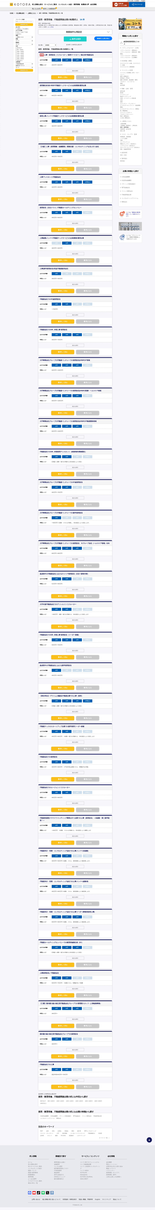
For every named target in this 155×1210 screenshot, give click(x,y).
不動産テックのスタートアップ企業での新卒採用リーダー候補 (62, 728)
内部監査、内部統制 (125, 136)
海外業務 (64, 1136)
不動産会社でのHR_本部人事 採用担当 (53, 330)
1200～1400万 (19, 53)
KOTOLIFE (83, 1175)
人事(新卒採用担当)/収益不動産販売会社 (54, 269)
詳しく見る (62, 77)
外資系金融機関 (44, 1118)
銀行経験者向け (59, 1181)
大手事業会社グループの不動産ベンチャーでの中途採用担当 (61, 483)
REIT (41, 1133)
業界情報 (31, 1179)
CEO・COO (123, 155)
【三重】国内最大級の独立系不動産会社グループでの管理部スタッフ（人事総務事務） (71, 1006)
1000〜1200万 (60, 1103)
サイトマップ (106, 1202)
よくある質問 (32, 1181)
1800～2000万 (19, 58)
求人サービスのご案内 (35, 1169)
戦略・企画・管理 (127, 88)
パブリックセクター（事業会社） (129, 50)
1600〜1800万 (89, 1103)
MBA (73, 1133)
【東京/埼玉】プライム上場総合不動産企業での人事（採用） (61, 697)
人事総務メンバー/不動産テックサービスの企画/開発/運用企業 (62, 238)
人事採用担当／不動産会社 (49, 975)
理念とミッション (111, 1167)
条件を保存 (75, 39)
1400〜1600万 (79, 1103)
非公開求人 (25, 28)
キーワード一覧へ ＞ (104, 1140)
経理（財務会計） (125, 76)
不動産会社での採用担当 (48, 759)
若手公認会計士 (59, 1177)
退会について (117, 1202)
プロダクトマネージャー (126, 114)
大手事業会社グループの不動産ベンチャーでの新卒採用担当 (61, 514)
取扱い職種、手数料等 (86, 1202)
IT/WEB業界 (58, 1173)
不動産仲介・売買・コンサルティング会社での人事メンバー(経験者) (64, 883)
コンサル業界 (58, 1169)
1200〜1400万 (70, 1103)
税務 (121, 83)
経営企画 (122, 91)
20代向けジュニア (59, 1179)
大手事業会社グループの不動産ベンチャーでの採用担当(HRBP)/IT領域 (65, 361)
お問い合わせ (36, 1202)
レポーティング (81, 1138)
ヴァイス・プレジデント (46, 1136)
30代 (21, 32)
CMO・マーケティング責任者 (128, 98)
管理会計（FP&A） (125, 78)
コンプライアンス (125, 142)
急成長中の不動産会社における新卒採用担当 (56, 667)
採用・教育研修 (124, 127)
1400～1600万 (19, 55)
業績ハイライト (111, 1171)
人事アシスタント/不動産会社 (50, 177)
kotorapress (83, 1177)
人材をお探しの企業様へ (133, 1)
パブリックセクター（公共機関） (129, 57)
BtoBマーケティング (125, 96)
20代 (17, 32)
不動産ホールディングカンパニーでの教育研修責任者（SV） (61, 945)
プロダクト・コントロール (127, 81)
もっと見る (51, 27)
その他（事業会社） (125, 118)
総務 (121, 101)
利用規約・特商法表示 (70, 1202)
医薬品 (66, 1133)
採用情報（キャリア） (113, 1175)
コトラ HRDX (84, 1173)
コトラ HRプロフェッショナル (89, 1165)
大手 (58, 1136)
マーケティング (124, 94)
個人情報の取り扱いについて (51, 1202)
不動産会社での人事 (47, 1067)
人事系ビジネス (32, 13)
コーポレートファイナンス (77, 1136)
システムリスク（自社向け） (128, 145)
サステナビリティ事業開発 (127, 67)
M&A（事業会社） (125, 116)
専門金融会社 (76, 1118)
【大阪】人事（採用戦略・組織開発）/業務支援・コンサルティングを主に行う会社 (69, 147)
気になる (88, 77)
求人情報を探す (20, 13)
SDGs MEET (84, 1181)
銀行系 (79, 1133)
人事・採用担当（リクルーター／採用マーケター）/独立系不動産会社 (69, 55)
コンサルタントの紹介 (35, 1171)
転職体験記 (31, 1177)
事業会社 (58, 1121)
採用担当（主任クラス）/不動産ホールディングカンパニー (60, 208)
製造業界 (57, 1175)
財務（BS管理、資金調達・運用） (129, 80)
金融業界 (57, 1167)
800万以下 (18, 48)
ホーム (30, 1165)
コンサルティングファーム (47, 1121)
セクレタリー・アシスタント (128, 103)
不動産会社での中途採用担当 (50, 300)
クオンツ (49, 1138)
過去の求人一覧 (33, 1185)
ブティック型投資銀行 (65, 1118)
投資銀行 (71, 1138)
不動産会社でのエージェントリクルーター (55, 789)
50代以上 (18, 34)
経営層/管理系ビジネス (61, 1171)
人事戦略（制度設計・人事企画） (129, 125)
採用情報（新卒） (111, 1177)
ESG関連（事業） (127, 61)
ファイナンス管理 (127, 70)
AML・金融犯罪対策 (125, 149)
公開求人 (18, 28)
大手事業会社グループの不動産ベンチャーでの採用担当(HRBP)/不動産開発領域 (68, 422)
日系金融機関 (54, 1118)
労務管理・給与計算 (125, 129)
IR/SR (121, 93)
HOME (11, 13)
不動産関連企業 (97, 1118)
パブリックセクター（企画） (131, 48)
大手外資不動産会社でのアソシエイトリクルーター (58, 606)
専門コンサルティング (90, 1133)
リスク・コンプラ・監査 (129, 134)
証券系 (42, 1138)
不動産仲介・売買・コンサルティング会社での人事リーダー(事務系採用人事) (67, 914)
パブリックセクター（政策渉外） (129, 55)
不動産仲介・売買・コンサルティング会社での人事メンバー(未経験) (64, 853)
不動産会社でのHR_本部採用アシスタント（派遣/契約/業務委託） (63, 453)
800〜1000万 (51, 1103)
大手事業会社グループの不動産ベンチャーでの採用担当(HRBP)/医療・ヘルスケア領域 (70, 391)
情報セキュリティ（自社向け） (128, 144)
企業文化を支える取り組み (114, 1169)
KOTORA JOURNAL (86, 1179)
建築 (56, 1138)
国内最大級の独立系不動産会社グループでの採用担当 (59, 1036)
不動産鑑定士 (91, 1136)
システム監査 (123, 138)
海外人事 (122, 131)
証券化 (59, 1133)
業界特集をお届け (59, 1165)
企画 (121, 100)
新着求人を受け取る (103, 38)
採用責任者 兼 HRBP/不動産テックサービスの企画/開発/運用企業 (63, 85)
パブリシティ (110, 1173)
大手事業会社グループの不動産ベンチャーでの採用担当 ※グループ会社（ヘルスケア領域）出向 (75, 544)
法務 (121, 140)
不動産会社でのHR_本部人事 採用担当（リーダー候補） (60, 636)
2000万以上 (19, 60)
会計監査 (122, 85)
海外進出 (124, 158)
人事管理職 (123, 123)
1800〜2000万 (98, 1103)
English (143, 1)
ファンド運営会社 (87, 1118)
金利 (47, 1133)
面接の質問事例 (33, 1175)
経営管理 (124, 152)
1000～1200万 (19, 51)
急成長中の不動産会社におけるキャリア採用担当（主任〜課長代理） (64, 575)
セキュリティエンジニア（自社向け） (130, 147)
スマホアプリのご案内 (35, 1183)
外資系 (100, 1136)
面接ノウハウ (32, 1173)
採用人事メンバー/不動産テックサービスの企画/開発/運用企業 (62, 116)
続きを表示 (75, 70)
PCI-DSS (63, 1138)
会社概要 (109, 1165)
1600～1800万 (19, 57)
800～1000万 (19, 49)
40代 (26, 32)
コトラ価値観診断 (85, 1167)
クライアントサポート (126, 112)
